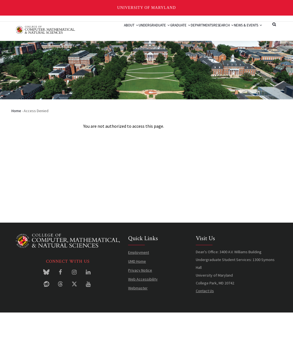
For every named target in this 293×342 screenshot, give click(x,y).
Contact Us (205, 320)
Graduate (166, 32)
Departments (194, 32)
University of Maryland (146, 8)
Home (16, 140)
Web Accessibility (143, 308)
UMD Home (137, 290)
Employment (138, 281)
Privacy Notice (140, 299)
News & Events (112, 52)
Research (222, 32)
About (105, 32)
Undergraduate (134, 32)
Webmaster (138, 317)
